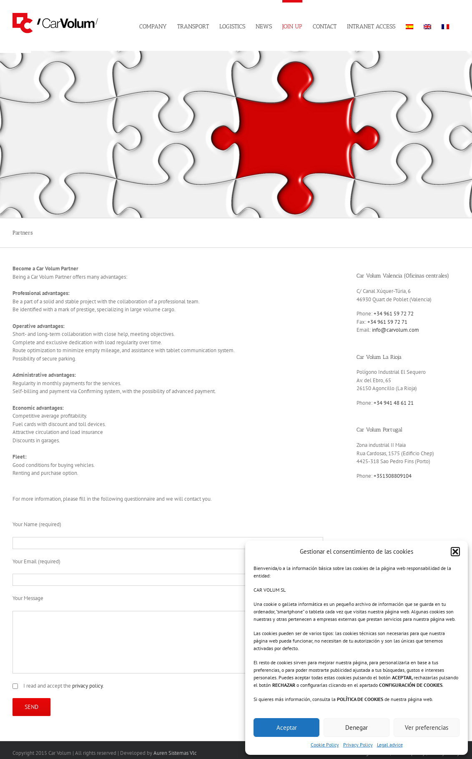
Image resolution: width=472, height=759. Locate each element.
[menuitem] (409, 25)
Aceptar (286, 727)
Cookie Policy (325, 744)
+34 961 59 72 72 (394, 313)
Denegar (356, 727)
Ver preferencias (426, 727)
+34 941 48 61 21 (394, 402)
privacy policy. (87, 685)
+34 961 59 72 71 (387, 321)
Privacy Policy (358, 744)
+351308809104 (393, 475)
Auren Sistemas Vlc (175, 752)
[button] (455, 551)
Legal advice (390, 744)
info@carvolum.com (395, 329)
